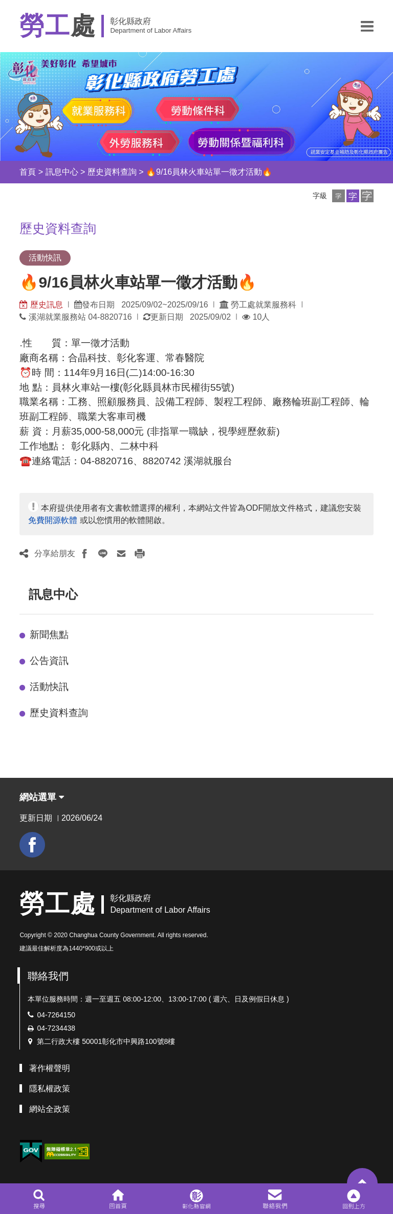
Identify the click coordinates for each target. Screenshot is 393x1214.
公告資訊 (49, 660)
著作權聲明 (49, 1068)
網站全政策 (49, 1109)
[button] (367, 26)
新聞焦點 (49, 634)
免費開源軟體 (52, 520)
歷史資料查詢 (112, 172)
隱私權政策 (49, 1088)
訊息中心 (62, 172)
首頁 (27, 172)
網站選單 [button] (41, 797)
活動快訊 (49, 686)
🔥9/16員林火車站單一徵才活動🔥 (209, 172)
